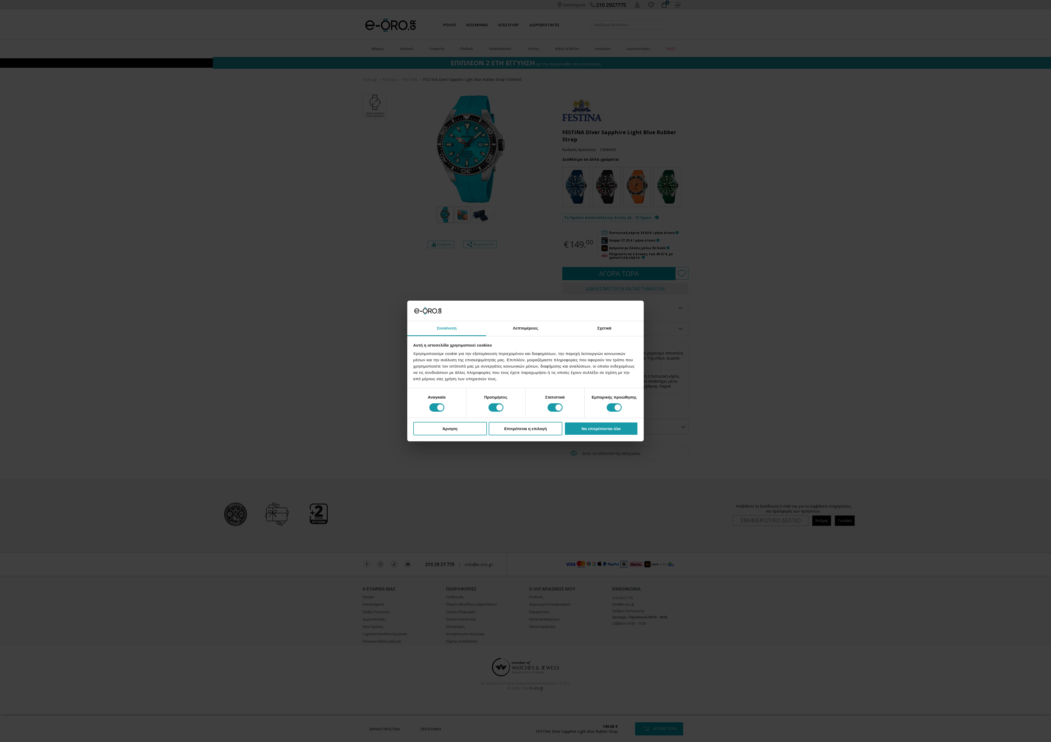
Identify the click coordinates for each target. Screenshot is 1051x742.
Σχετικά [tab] (604, 328)
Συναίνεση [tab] (446, 328)
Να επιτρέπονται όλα (601, 428)
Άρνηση (449, 428)
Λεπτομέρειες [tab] (525, 328)
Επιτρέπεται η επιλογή (525, 428)
